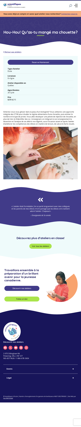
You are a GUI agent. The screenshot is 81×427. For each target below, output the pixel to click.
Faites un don (21, 299)
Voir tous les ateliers (40, 246)
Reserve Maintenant (40, 62)
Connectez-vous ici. (69, 14)
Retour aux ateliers (12, 52)
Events (9, 369)
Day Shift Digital (8, 398)
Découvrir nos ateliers (22, 288)
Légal (9, 378)
